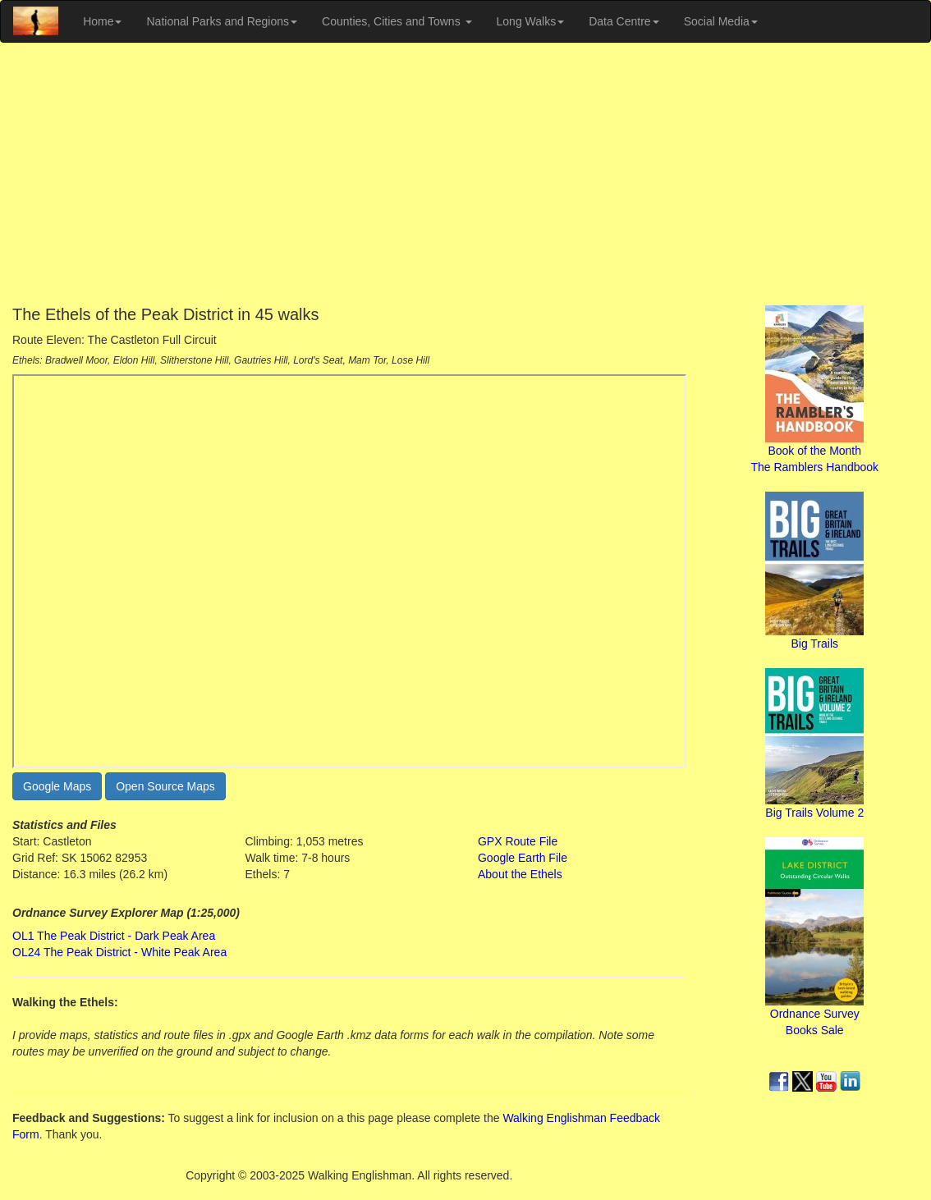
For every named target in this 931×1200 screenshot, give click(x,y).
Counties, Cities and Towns (397, 21)
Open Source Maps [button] (165, 786)
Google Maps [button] (57, 786)
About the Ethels (520, 874)
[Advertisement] (465, 174)
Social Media (721, 21)
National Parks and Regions (221, 21)
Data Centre (623, 21)
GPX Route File (517, 841)
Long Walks (531, 21)
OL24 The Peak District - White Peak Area (119, 952)
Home (102, 21)
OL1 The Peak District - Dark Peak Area (113, 935)
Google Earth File (522, 857)
